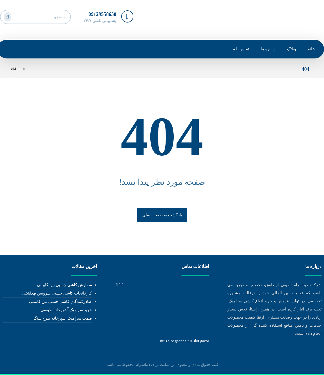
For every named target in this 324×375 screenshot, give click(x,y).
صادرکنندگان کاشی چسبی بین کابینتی (60, 302)
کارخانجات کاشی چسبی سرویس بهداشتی (57, 293)
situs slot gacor (171, 341)
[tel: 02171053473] (119, 285)
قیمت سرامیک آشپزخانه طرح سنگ (62, 318)
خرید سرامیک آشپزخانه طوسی (66, 310)
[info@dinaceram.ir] (117, 285)
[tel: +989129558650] (122, 285)
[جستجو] (7, 15)
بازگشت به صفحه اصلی (162, 215)
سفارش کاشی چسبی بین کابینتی (64, 285)
